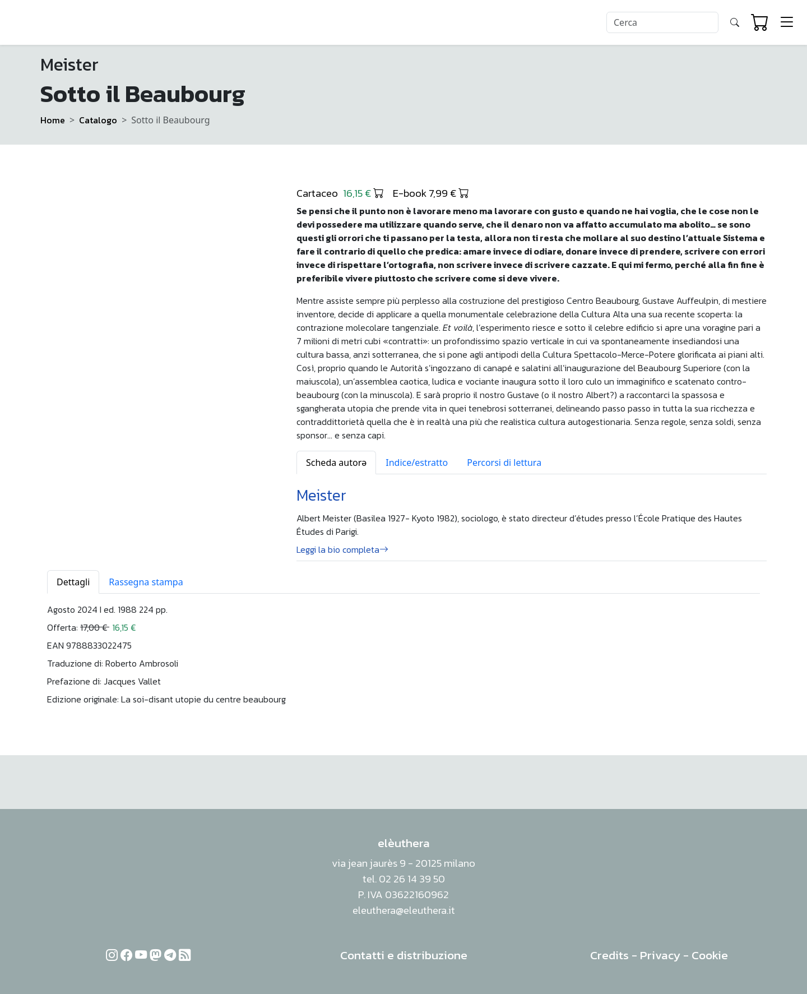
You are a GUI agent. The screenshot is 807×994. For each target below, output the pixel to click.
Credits (609, 955)
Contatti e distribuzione (403, 955)
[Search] (662, 22)
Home (52, 120)
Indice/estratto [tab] (417, 462)
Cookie (710, 955)
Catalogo (98, 120)
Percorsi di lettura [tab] (504, 462)
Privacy (660, 955)
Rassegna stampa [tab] (146, 582)
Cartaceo (340, 193)
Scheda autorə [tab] (336, 462)
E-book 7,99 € (431, 193)
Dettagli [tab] (73, 582)
